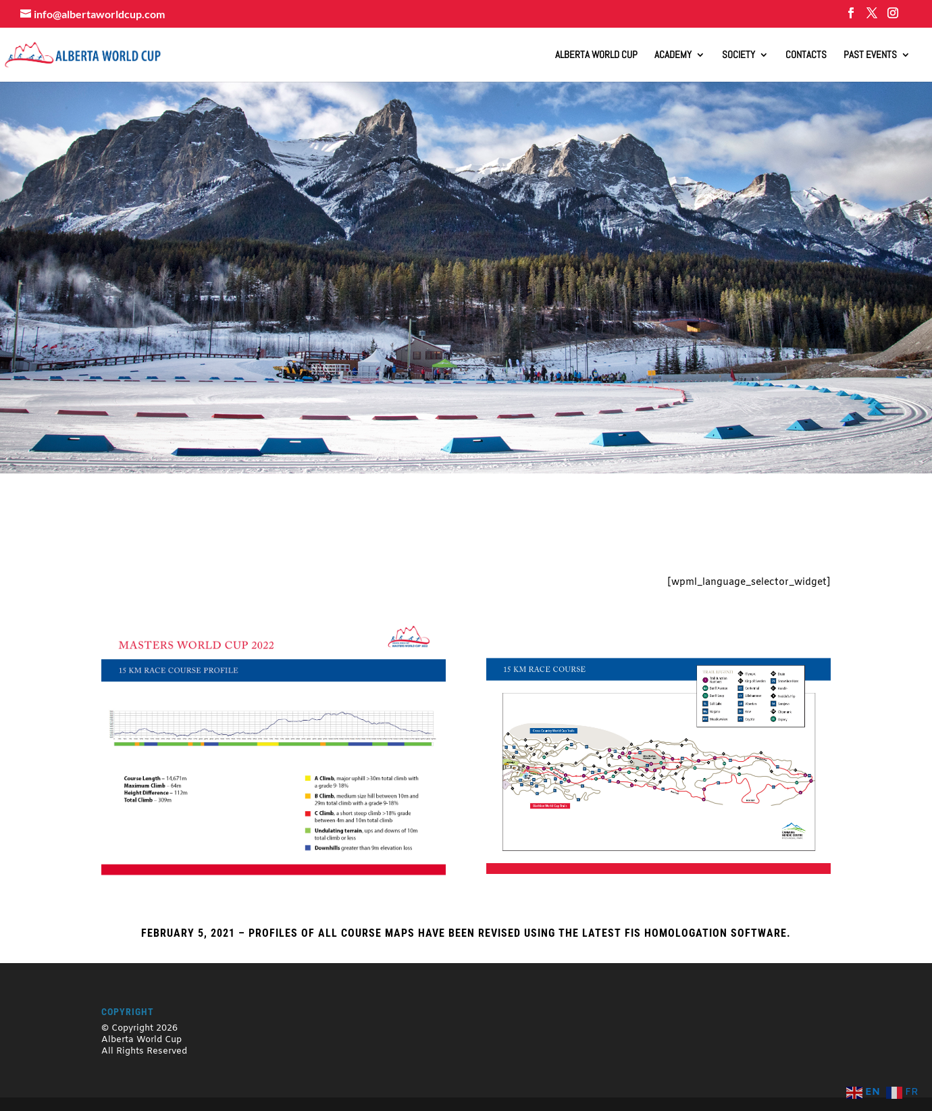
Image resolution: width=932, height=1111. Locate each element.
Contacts (806, 55)
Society (738, 55)
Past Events (870, 55)
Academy (673, 55)
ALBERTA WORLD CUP (596, 55)
